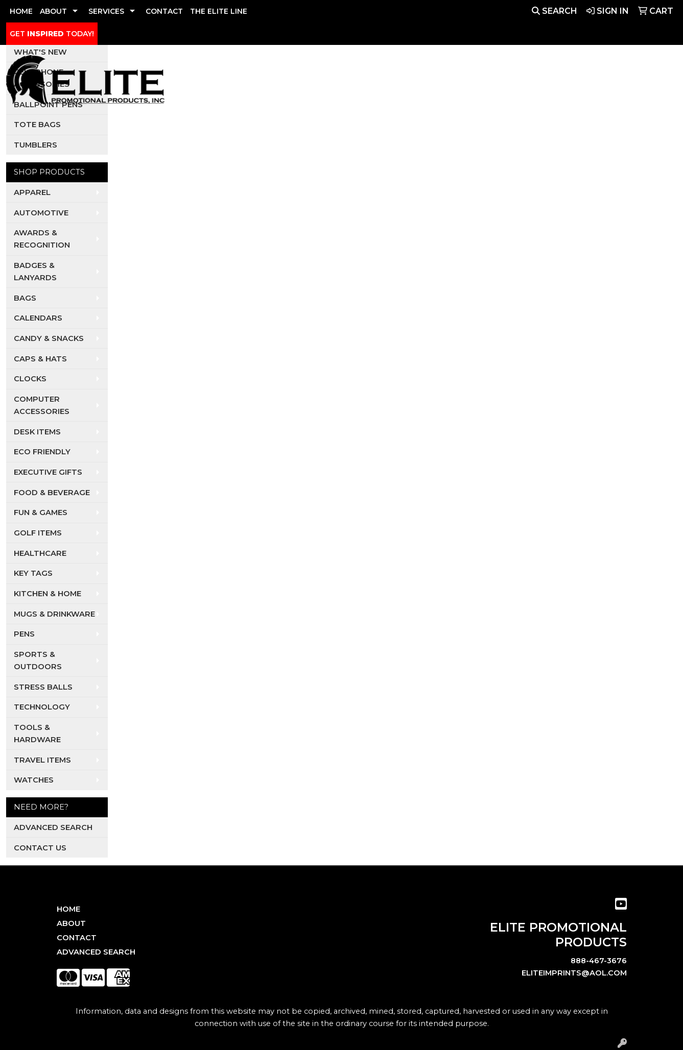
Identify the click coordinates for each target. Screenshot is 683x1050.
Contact (77, 937)
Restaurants (510, 82)
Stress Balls (43, 687)
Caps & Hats (40, 358)
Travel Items (42, 760)
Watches (34, 780)
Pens (24, 634)
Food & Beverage (52, 492)
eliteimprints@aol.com (574, 973)
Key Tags (33, 573)
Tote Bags (37, 124)
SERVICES (106, 11)
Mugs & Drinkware (54, 614)
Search (554, 11)
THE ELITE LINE (218, 11)
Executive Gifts (48, 472)
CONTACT (164, 11)
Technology (42, 707)
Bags (25, 298)
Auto (342, 82)
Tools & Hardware (37, 733)
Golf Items (38, 533)
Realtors (452, 82)
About (71, 923)
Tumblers (35, 145)
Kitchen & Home (47, 593)
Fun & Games (40, 512)
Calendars (38, 318)
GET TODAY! (52, 33)
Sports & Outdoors (38, 660)
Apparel (295, 82)
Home (68, 909)
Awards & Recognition (42, 239)
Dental (378, 82)
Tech (558, 82)
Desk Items (37, 431)
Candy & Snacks (49, 338)
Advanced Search (53, 827)
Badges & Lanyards (35, 271)
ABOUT (53, 11)
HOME (21, 11)
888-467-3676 (599, 960)
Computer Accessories (41, 405)
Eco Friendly (42, 451)
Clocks (30, 378)
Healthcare (40, 553)
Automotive (41, 212)
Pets (412, 82)
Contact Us (40, 847)
